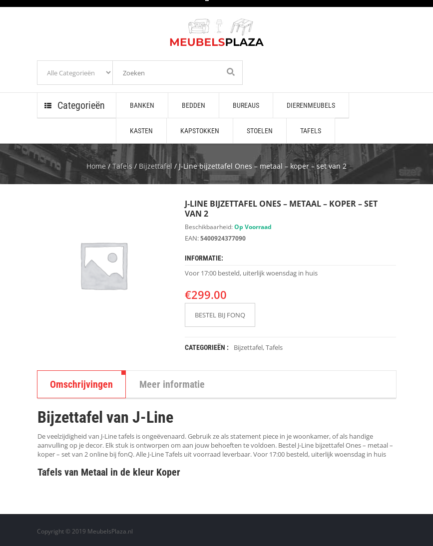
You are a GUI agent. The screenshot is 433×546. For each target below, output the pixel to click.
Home (96, 166)
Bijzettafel (155, 166)
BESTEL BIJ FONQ (220, 314)
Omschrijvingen (81, 384)
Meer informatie (172, 384)
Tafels (122, 166)
